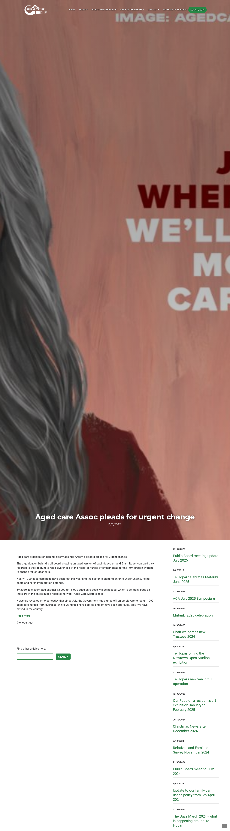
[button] (224, 826)
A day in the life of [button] (132, 9)
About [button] (83, 9)
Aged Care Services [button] (103, 9)
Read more (24, 615)
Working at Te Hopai (174, 9)
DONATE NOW (197, 10)
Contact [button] (153, 9)
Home (72, 9)
